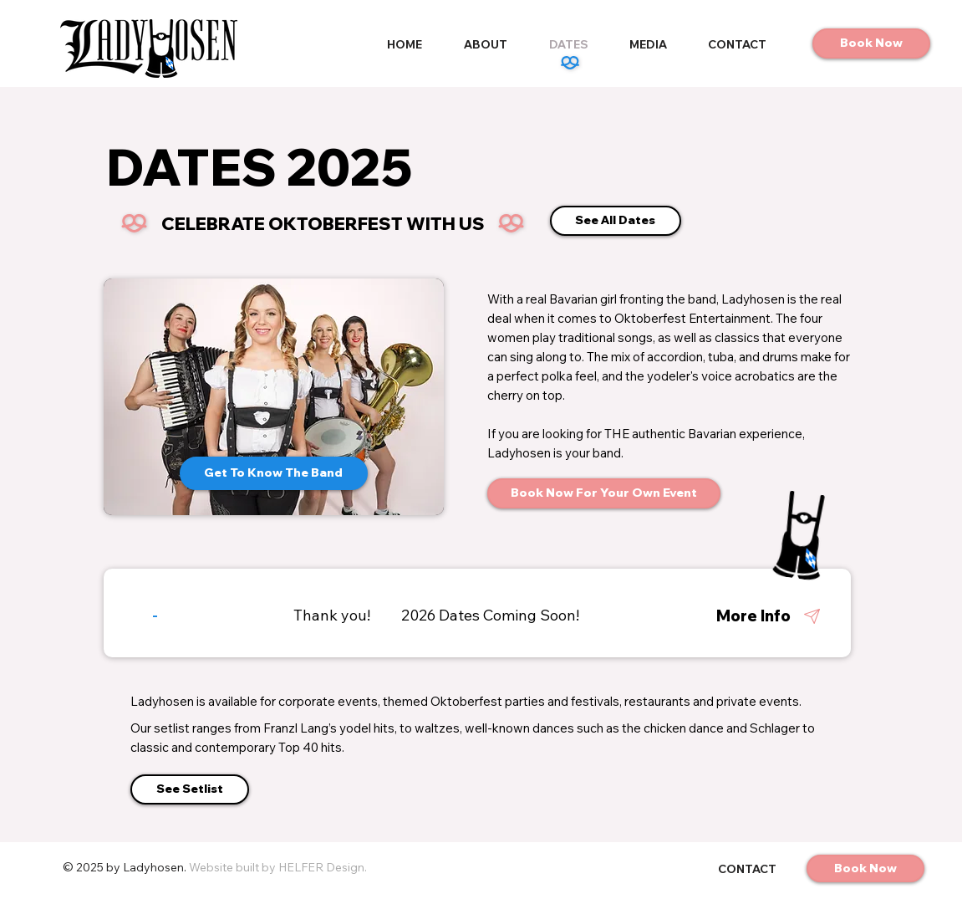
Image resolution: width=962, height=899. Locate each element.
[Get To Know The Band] (274, 473)
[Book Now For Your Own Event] (603, 493)
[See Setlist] (189, 789)
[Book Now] (871, 43)
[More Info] (756, 616)
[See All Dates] (615, 221)
